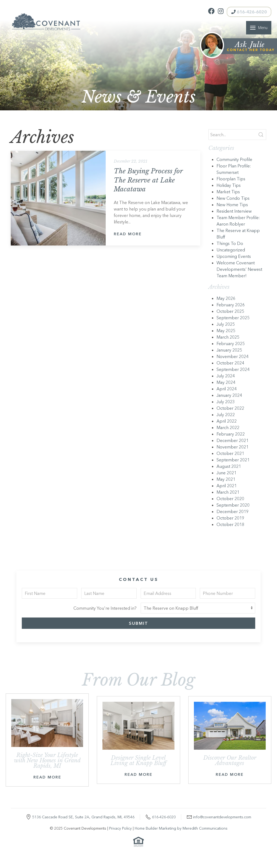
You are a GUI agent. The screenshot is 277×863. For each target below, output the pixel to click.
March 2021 (227, 492)
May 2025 (225, 330)
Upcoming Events (233, 256)
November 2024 (232, 356)
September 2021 (233, 459)
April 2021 (226, 485)
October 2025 (230, 311)
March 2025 (227, 337)
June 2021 (226, 472)
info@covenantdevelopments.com (222, 817)
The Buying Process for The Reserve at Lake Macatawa (148, 180)
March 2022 (227, 427)
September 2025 (233, 317)
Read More (128, 233)
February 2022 (230, 434)
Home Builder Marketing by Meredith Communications (181, 828)
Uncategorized (230, 249)
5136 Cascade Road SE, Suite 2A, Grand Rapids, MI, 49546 (83, 817)
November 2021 (232, 447)
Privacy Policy (120, 828)
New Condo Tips (233, 198)
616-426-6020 (249, 12)
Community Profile (234, 159)
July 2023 (225, 401)
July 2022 (225, 414)
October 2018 (230, 524)
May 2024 (225, 382)
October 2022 (230, 408)
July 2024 (225, 375)
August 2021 (228, 466)
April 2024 (226, 388)
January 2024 (229, 395)
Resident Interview (234, 211)
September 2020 (233, 505)
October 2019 (230, 518)
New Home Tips (232, 204)
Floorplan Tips (230, 178)
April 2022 (226, 421)
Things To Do (229, 243)
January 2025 (229, 350)
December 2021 (232, 440)
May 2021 (225, 479)
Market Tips (228, 191)
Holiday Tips (228, 185)
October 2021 (230, 453)
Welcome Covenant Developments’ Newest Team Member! (239, 269)
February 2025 (230, 343)
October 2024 (230, 363)
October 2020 (230, 498)
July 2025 (225, 324)
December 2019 (232, 511)
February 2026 (230, 304)
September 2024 (233, 369)
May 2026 (225, 298)
